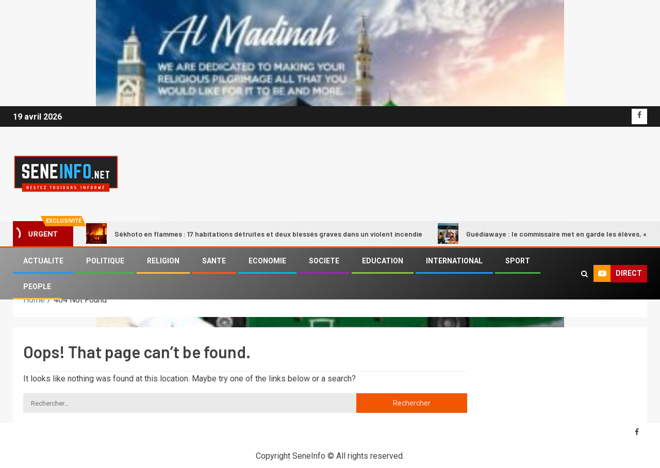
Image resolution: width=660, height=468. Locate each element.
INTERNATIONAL (454, 261)
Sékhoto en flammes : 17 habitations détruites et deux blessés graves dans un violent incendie (254, 233)
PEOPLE (37, 286)
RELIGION (163, 261)
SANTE (214, 261)
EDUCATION (382, 261)
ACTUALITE (43, 261)
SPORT (517, 261)
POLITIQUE (105, 261)
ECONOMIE (267, 261)
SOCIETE (324, 261)
